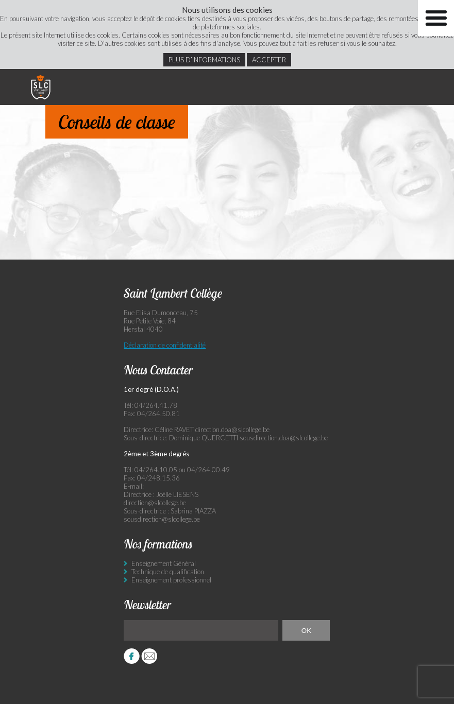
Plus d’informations (204, 60)
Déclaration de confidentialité (165, 345)
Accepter (269, 60)
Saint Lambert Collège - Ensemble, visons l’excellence (41, 87)
